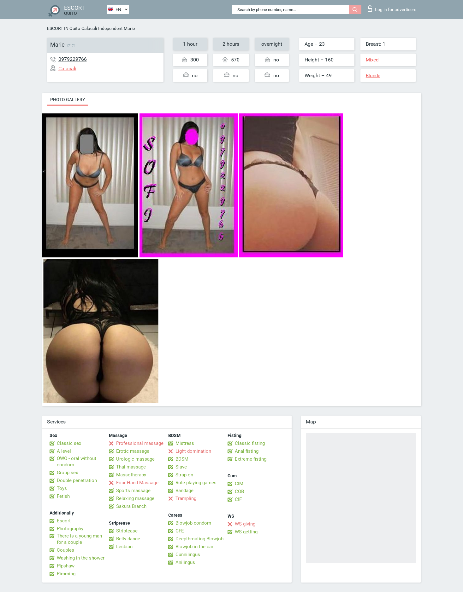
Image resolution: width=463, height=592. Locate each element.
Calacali (89, 28)
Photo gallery (67, 99)
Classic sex (69, 443)
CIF (238, 499)
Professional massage (139, 443)
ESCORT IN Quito (63, 28)
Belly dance (128, 539)
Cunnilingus (187, 554)
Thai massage (131, 467)
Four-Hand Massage (137, 483)
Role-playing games (196, 483)
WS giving (245, 524)
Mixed (372, 60)
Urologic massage (135, 459)
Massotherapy (131, 475)
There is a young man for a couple (79, 539)
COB (239, 491)
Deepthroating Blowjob (199, 539)
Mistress (184, 443)
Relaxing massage (135, 498)
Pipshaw (65, 566)
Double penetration (77, 480)
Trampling (185, 498)
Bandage (184, 490)
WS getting (246, 532)
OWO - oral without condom (76, 462)
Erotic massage (132, 451)
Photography (70, 529)
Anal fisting (246, 451)
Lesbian (124, 546)
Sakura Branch (131, 506)
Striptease (127, 531)
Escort (64, 521)
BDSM (181, 459)
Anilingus (185, 562)
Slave (181, 467)
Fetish (63, 496)
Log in (392, 8)
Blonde (373, 75)
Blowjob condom (193, 523)
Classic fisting (250, 443)
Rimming (66, 574)
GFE (179, 531)
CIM (239, 483)
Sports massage (133, 490)
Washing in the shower (80, 558)
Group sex (67, 472)
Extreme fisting (250, 459)
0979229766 (72, 59)
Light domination (193, 451)
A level (64, 451)
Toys (62, 488)
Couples (65, 550)
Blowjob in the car (194, 546)
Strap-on (184, 475)
